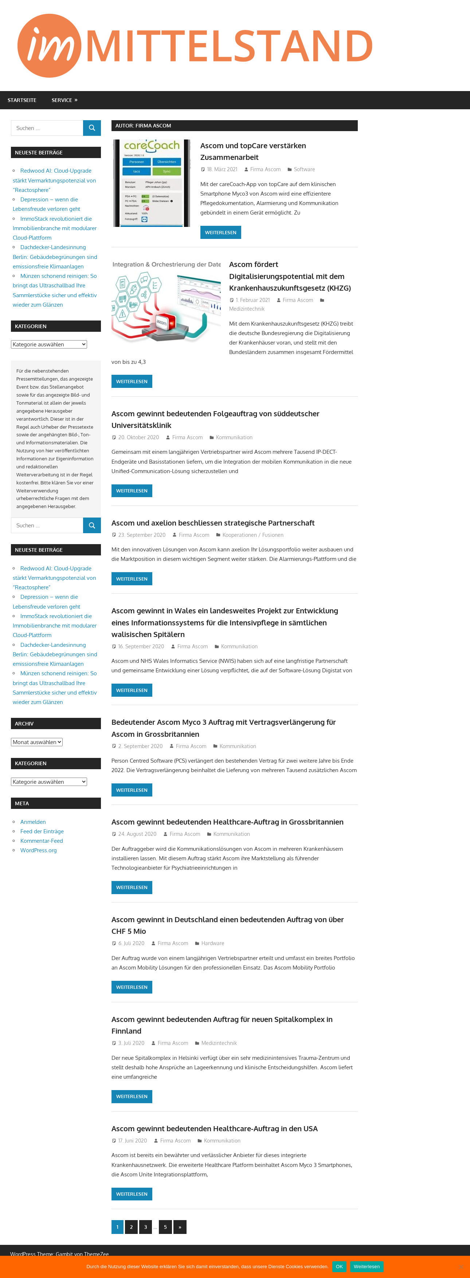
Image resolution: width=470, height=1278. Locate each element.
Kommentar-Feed (41, 840)
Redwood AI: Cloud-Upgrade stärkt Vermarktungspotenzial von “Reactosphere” (54, 180)
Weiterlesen (220, 232)
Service (62, 100)
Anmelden (33, 821)
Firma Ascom (265, 169)
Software (304, 169)
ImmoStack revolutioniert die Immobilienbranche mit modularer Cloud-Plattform (55, 228)
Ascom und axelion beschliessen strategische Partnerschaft (224, 524)
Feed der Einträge (42, 831)
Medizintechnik (247, 320)
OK (339, 1266)
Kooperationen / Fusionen (253, 537)
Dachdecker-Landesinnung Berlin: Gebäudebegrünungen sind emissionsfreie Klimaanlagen (55, 257)
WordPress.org (38, 850)
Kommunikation (234, 439)
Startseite (22, 100)
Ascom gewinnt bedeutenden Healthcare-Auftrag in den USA (226, 1142)
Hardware (212, 957)
